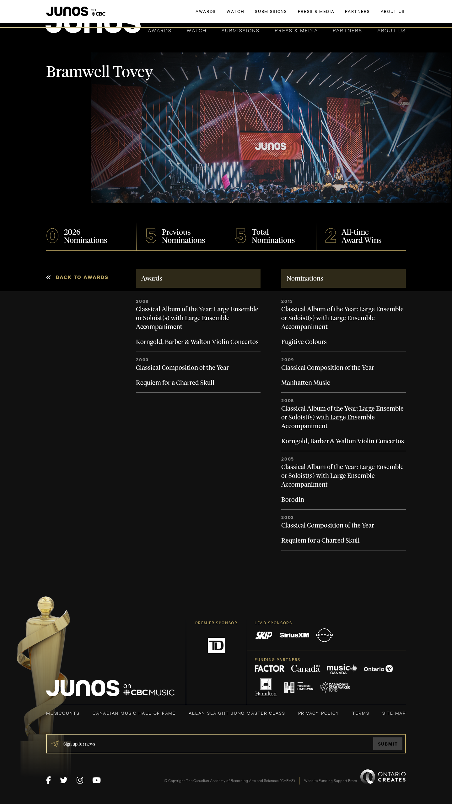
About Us (391, 30)
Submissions (241, 30)
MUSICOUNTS (63, 713)
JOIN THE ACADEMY (318, 15)
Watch (197, 30)
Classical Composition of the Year (182, 368)
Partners (347, 30)
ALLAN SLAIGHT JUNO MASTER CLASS (237, 713)
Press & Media (296, 30)
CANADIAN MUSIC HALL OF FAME (134, 713)
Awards (160, 30)
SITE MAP (394, 713)
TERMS (360, 713)
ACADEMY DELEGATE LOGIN (376, 15)
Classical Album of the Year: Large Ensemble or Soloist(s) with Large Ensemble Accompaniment (197, 318)
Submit (388, 744)
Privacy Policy (318, 713)
